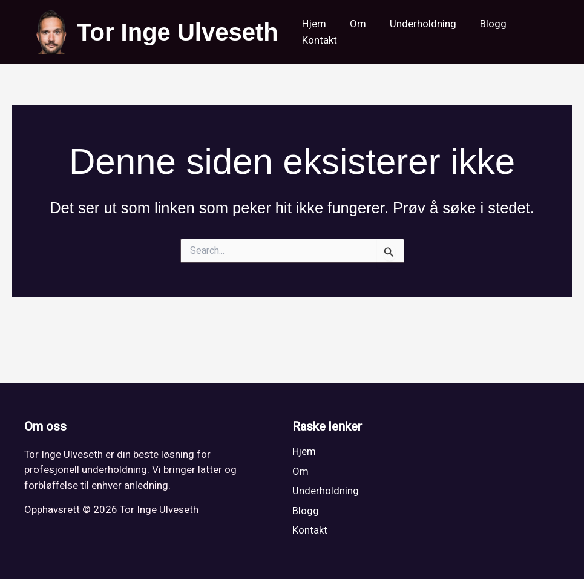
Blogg (483, 23)
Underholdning (415, 23)
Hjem (313, 23)
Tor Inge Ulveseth (177, 32)
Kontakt (318, 40)
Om (354, 23)
